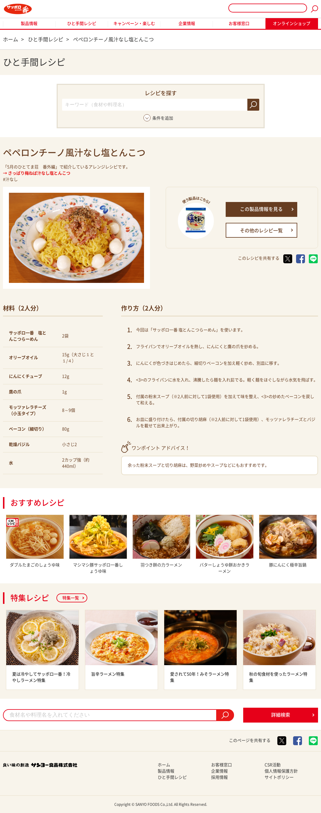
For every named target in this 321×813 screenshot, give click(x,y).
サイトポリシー (279, 777)
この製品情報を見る (261, 209)
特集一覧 (70, 598)
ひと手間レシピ (81, 23)
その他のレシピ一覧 (261, 230)
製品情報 (29, 23)
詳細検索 (280, 714)
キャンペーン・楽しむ (134, 23)
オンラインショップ (291, 23)
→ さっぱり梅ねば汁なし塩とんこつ (36, 173)
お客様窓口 (239, 23)
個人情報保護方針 (281, 771)
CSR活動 (273, 765)
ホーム (164, 765)
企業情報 (186, 23)
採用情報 (219, 777)
